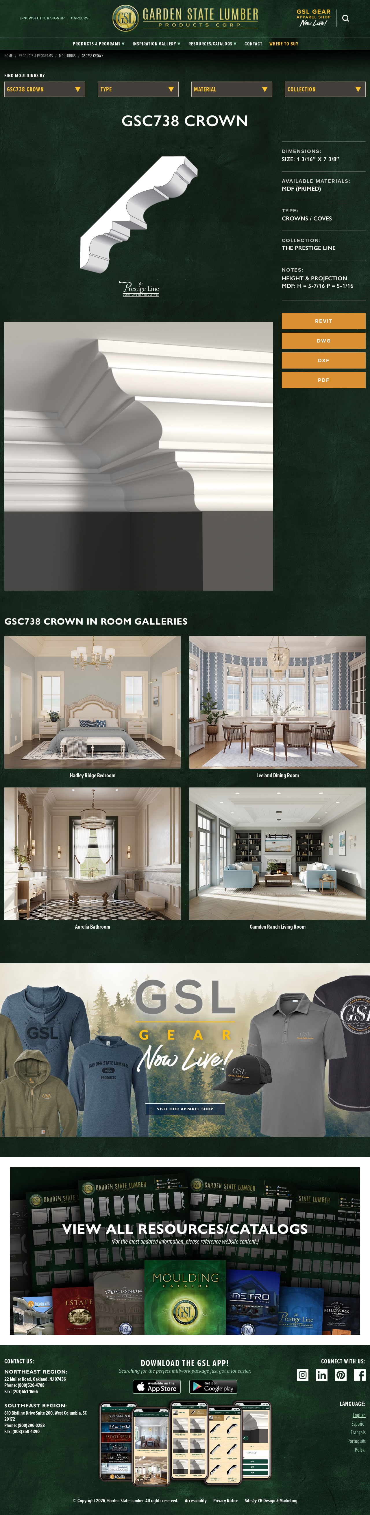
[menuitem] (316, 18)
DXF (324, 360)
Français (358, 1432)
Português (356, 1441)
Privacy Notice (225, 1500)
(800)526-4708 (31, 1385)
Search (345, 18)
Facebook (360, 1375)
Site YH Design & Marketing (271, 1500)
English (359, 1415)
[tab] (99, 44)
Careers (80, 18)
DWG (324, 341)
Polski (360, 1449)
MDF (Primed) (301, 188)
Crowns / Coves (307, 218)
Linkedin (322, 1375)
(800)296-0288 (31, 1425)
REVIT (323, 321)
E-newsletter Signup (42, 18)
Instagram (302, 1375)
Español (359, 1423)
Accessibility (196, 1500)
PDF (324, 380)
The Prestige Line (309, 247)
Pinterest (341, 1375)
